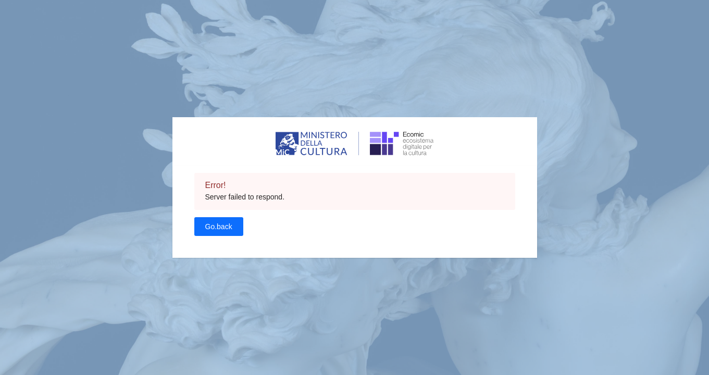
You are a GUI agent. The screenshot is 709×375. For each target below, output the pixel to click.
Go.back (218, 226)
